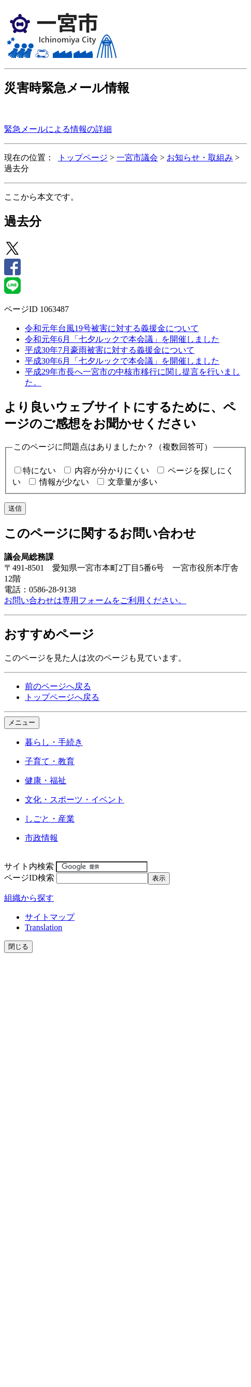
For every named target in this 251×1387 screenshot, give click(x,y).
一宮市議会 (137, 157)
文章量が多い (132, 482)
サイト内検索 (29, 866)
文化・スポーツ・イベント (74, 799)
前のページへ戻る (58, 686)
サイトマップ (50, 917)
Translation (43, 927)
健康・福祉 (45, 780)
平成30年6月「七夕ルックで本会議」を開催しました (122, 360)
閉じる (18, 946)
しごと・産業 (50, 818)
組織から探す (29, 897)
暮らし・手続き (54, 742)
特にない (39, 470)
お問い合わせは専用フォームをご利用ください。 (95, 600)
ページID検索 (29, 877)
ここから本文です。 (41, 196)
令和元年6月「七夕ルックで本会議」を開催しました (122, 339)
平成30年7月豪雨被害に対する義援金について (110, 350)
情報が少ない (64, 482)
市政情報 (41, 837)
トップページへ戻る (62, 697)
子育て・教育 (50, 761)
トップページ (83, 157)
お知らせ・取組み (200, 157)
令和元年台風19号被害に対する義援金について (112, 328)
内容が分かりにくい (112, 470)
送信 (15, 508)
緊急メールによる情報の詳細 (58, 129)
